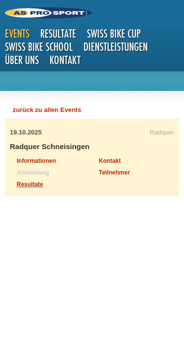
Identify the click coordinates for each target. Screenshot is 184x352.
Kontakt (65, 59)
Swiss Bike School (39, 46)
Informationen (36, 160)
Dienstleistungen (115, 46)
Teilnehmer (114, 172)
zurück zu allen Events (47, 109)
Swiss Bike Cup (114, 33)
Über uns (22, 59)
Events (17, 33)
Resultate (58, 33)
